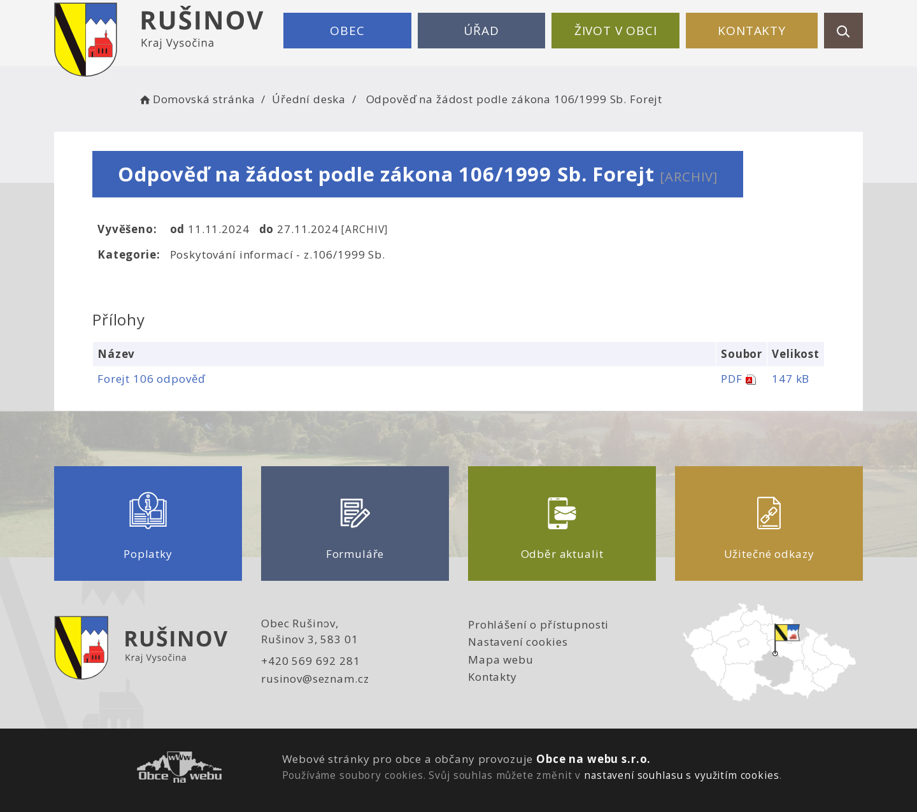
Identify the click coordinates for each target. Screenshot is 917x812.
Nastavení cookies (517, 641)
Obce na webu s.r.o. (593, 758)
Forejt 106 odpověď (151, 378)
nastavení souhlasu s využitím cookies (681, 775)
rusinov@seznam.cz (315, 678)
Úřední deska (309, 99)
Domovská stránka (196, 99)
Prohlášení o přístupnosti (538, 624)
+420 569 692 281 (310, 660)
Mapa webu (501, 659)
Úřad (481, 30)
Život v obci (615, 30)
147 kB (790, 378)
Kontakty (752, 30)
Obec (347, 30)
